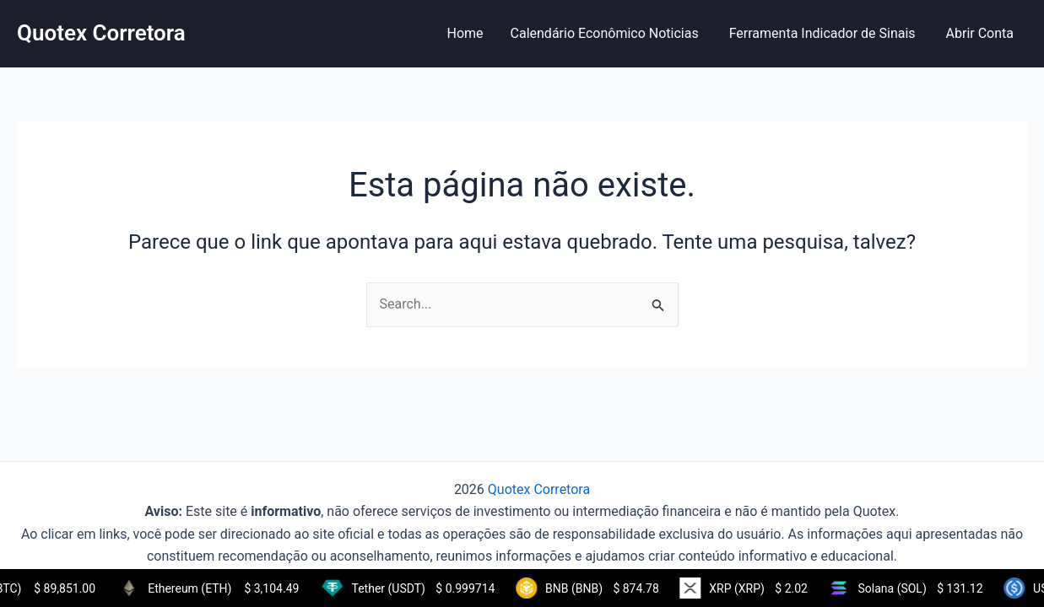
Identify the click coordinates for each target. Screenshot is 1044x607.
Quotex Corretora (101, 33)
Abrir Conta (980, 33)
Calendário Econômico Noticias (606, 33)
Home (464, 33)
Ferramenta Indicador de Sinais (824, 33)
